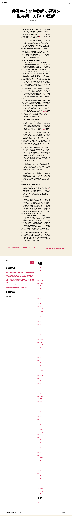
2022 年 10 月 (41, 376)
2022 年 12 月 (41, 371)
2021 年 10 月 (41, 402)
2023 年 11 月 (41, 343)
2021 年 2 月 (40, 422)
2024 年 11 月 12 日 (40, 20)
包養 (40, 36)
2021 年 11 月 (41, 399)
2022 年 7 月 (40, 384)
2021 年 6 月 (40, 412)
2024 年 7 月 (40, 322)
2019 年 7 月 (40, 468)
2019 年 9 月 (40, 463)
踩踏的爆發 (5, 2)
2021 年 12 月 (41, 397)
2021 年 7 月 (40, 409)
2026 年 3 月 (40, 273)
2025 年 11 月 (41, 284)
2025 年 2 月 (40, 304)
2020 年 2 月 (40, 453)
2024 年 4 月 (40, 330)
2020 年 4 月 (40, 448)
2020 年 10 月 (41, 432)
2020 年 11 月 (41, 430)
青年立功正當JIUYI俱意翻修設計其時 (14, 288)
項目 (39, 503)
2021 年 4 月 (40, 417)
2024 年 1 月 (40, 337)
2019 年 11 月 (41, 458)
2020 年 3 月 (40, 450)
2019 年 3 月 (40, 479)
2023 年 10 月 (41, 345)
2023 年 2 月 (40, 366)
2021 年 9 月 (40, 404)
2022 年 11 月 (41, 373)
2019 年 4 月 (40, 476)
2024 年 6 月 (40, 325)
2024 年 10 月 (41, 314)
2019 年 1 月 (40, 484)
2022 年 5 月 (40, 389)
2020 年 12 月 (41, 427)
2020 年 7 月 (40, 440)
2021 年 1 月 (40, 425)
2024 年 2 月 (40, 335)
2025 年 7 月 (40, 291)
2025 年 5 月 (40, 296)
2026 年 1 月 (40, 278)
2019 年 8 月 (40, 466)
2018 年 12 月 (41, 486)
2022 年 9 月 (40, 379)
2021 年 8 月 (40, 407)
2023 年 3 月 (40, 363)
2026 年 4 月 (40, 271)
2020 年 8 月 (40, 438)
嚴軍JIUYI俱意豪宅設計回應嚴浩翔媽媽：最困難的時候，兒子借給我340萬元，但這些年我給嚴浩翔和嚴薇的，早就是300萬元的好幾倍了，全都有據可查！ (20, 285)
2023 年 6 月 (40, 355)
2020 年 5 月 (40, 445)
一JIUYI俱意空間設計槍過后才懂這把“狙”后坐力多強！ (18, 291)
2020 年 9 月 (40, 435)
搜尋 (7, 261)
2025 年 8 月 (40, 289)
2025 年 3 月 (40, 301)
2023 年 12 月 (41, 340)
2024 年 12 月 (41, 309)
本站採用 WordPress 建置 (21, 513)
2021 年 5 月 (40, 414)
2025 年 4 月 (40, 299)
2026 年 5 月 (40, 268)
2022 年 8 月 (40, 381)
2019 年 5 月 (40, 474)
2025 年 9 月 (40, 286)
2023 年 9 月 (40, 348)
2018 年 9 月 (40, 494)
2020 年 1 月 (40, 456)
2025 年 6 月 (40, 294)
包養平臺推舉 (45, 111)
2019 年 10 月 (41, 461)
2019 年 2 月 (40, 481)
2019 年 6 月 (40, 471)
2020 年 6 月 (40, 443)
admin (33, 20)
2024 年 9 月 (40, 317)
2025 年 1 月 (40, 307)
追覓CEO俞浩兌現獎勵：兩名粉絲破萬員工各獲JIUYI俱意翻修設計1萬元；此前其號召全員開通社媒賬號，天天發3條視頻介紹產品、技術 (20, 279)
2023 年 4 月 (40, 361)
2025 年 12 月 (41, 281)
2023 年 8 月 (40, 350)
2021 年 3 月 (40, 420)
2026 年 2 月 (40, 276)
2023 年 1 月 (40, 368)
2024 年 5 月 (40, 327)
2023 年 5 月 (40, 358)
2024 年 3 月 (40, 332)
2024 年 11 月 (41, 312)
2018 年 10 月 (41, 491)
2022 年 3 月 (40, 394)
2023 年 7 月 (40, 353)
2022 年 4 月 (40, 391)
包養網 (44, 129)
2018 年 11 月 (41, 489)
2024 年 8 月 (40, 319)
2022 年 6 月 (40, 386)
